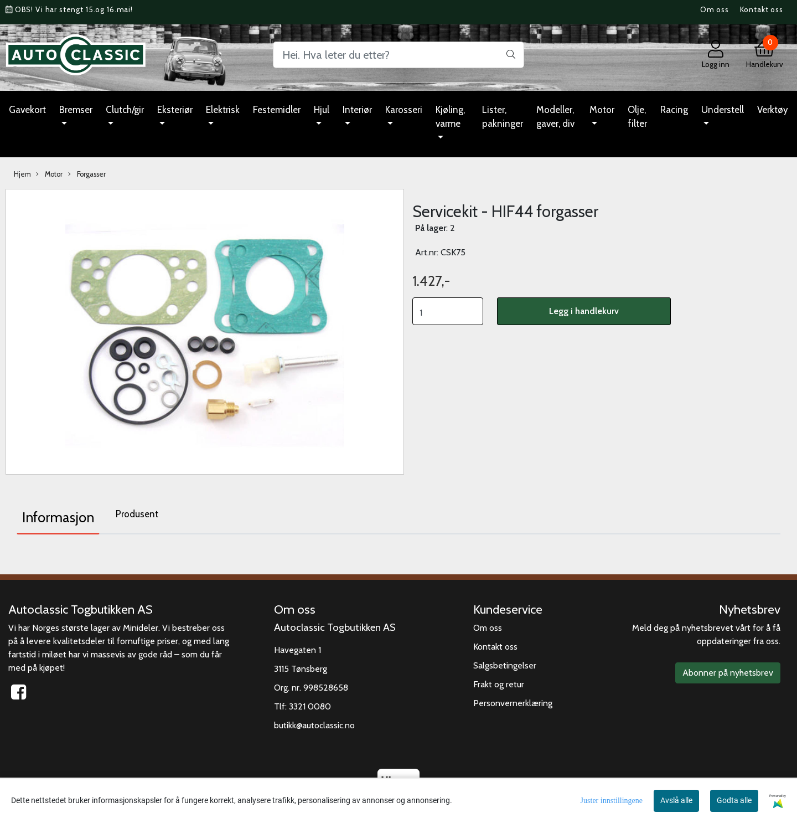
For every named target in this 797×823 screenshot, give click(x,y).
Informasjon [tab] (58, 517)
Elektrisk (223, 109)
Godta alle (734, 800)
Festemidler (277, 109)
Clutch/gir (125, 109)
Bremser (75, 109)
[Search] (398, 55)
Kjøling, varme (450, 117)
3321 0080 (310, 706)
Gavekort (27, 109)
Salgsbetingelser (504, 665)
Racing (674, 109)
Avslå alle (676, 800)
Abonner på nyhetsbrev (727, 672)
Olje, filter (637, 117)
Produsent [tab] (137, 513)
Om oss (714, 9)
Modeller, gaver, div (555, 117)
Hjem (22, 174)
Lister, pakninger (502, 117)
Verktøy (772, 109)
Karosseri (403, 109)
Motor (601, 109)
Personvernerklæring (512, 703)
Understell (722, 109)
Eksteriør (175, 109)
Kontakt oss (761, 9)
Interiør (357, 109)
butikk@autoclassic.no (314, 725)
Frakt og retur (498, 684)
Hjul (321, 109)
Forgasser (87, 174)
